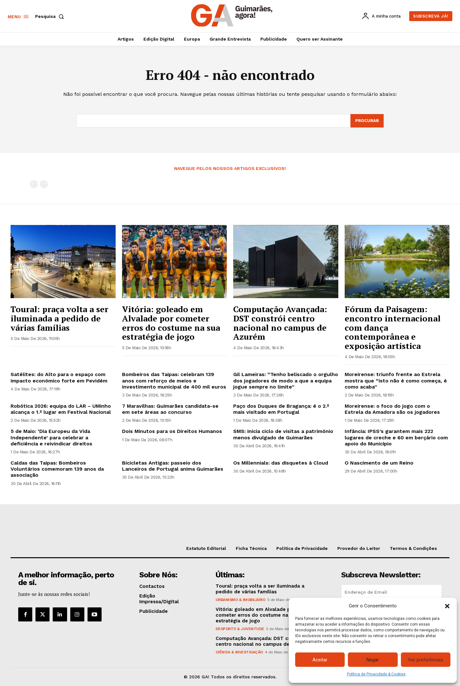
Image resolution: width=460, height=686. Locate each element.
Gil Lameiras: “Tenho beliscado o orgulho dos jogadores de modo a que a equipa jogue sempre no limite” (285, 380)
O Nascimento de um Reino (379, 463)
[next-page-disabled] (44, 184)
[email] (391, 592)
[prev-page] (34, 184)
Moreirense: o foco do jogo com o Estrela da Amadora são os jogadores (392, 409)
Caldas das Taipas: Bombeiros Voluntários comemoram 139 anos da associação (57, 469)
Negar (372, 660)
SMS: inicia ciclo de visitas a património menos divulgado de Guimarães (283, 434)
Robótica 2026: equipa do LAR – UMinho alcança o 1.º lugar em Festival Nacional (61, 409)
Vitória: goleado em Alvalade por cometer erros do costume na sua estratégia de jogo (171, 323)
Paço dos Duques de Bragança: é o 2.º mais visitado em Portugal (281, 409)
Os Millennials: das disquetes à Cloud (280, 463)
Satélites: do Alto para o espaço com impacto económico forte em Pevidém (59, 377)
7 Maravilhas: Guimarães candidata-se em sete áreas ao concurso (170, 409)
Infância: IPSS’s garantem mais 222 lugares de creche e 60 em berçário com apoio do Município (396, 437)
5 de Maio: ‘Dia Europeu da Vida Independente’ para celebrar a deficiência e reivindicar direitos (51, 437)
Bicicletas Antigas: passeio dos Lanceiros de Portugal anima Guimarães (172, 466)
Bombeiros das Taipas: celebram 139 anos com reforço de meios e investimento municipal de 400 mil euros (174, 380)
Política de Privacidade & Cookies (376, 674)
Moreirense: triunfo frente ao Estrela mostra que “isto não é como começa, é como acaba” (396, 380)
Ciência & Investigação (239, 652)
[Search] (367, 120)
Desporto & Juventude (240, 629)
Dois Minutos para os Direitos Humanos (172, 431)
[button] (447, 606)
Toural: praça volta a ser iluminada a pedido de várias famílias (59, 318)
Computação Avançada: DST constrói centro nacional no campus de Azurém (280, 323)
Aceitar (319, 660)
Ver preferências (425, 660)
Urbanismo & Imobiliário (240, 599)
